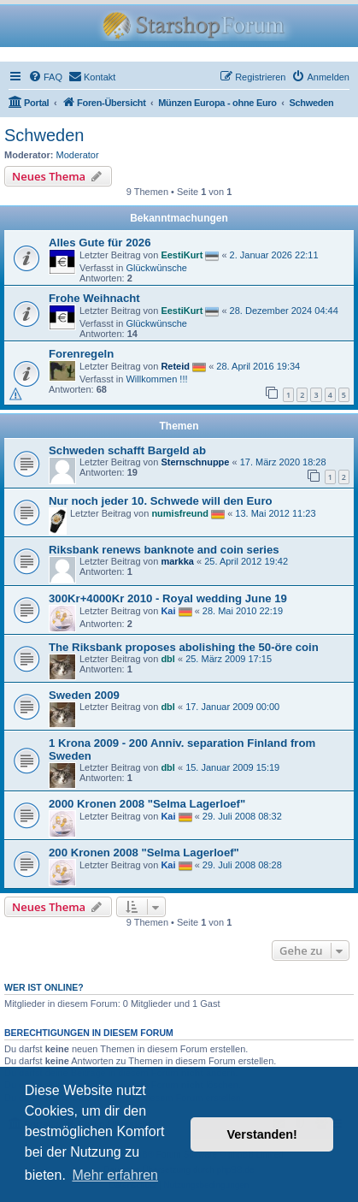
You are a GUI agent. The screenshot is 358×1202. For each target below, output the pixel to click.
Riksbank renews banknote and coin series (164, 549)
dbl (168, 659)
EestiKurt (181, 255)
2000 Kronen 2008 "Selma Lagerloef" (147, 803)
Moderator (77, 155)
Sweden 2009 (84, 695)
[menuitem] (45, 77)
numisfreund (179, 513)
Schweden (44, 135)
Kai (168, 611)
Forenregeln (81, 353)
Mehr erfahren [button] (115, 1175)
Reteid (175, 366)
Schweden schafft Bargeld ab (127, 450)
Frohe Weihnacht (94, 298)
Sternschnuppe (195, 462)
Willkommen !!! (156, 379)
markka (177, 561)
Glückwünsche (156, 268)
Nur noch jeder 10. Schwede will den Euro (161, 500)
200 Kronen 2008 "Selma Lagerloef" (144, 852)
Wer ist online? (44, 987)
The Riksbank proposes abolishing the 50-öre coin (184, 647)
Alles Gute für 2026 (99, 242)
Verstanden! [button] (262, 1134)
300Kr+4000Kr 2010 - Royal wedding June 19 (168, 598)
